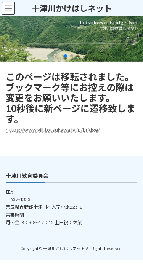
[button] (65, 55)
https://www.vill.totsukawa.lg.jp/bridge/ (53, 129)
